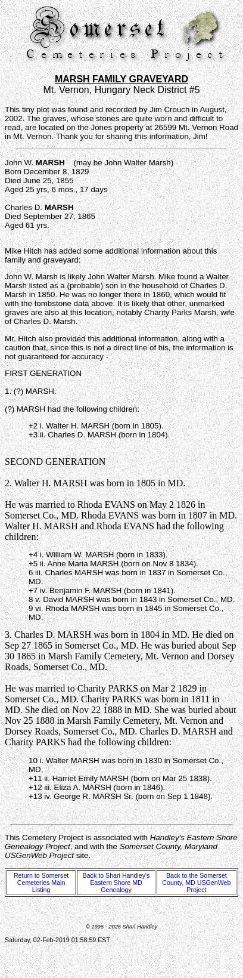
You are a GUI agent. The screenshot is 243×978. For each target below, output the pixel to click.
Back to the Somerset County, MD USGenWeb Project (196, 882)
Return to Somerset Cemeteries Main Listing (41, 882)
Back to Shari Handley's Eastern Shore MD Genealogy (116, 882)
